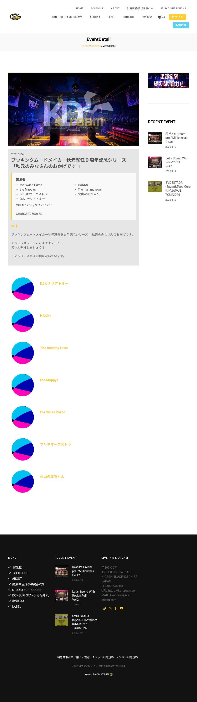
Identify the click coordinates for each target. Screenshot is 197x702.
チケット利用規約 (103, 657)
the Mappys (49, 380)
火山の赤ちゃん (52, 476)
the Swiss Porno (53, 412)
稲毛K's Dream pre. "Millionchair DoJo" (176, 138)
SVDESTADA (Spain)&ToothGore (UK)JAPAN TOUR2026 (178, 188)
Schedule (95, 45)
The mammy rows (54, 348)
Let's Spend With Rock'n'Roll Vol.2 (176, 162)
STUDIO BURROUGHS (173, 8)
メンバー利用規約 (127, 657)
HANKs (45, 316)
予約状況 (147, 17)
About (115, 8)
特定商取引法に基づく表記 (73, 657)
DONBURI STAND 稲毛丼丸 (67, 17)
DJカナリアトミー (54, 283)
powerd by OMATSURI (98, 674)
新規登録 (180, 25)
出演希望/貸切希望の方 (140, 8)
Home (79, 8)
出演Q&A (95, 17)
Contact (128, 17)
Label (111, 17)
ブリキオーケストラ (55, 444)
